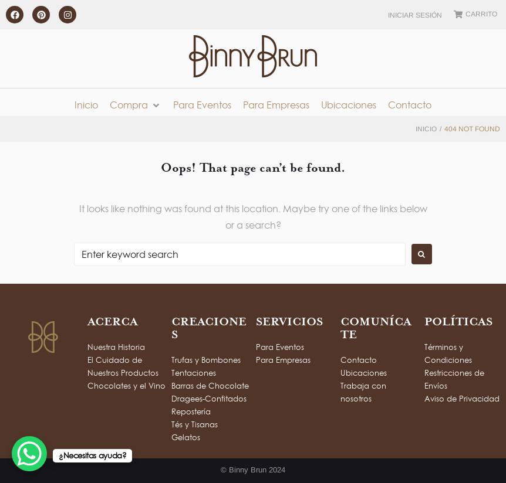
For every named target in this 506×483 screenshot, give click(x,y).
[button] (135, 105)
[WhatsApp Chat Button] (29, 453)
